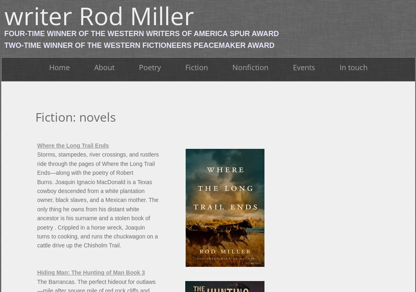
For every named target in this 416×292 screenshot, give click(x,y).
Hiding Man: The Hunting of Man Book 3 (91, 272)
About (104, 67)
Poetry (150, 67)
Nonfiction (250, 67)
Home (59, 67)
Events (304, 67)
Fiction (196, 67)
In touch (354, 67)
